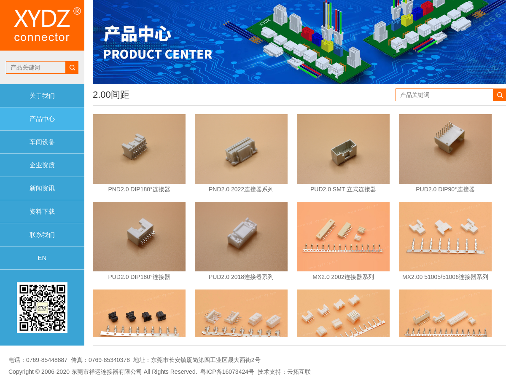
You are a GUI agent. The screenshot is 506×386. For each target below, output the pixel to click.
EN (42, 257)
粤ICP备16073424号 (227, 371)
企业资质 (42, 165)
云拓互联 (299, 371)
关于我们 (42, 95)
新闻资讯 (42, 188)
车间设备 (42, 141)
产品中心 (42, 118)
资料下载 (42, 211)
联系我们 (42, 234)
